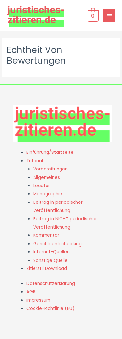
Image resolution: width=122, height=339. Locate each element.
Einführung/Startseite (50, 152)
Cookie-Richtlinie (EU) (50, 308)
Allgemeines (46, 177)
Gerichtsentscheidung (57, 244)
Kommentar (46, 235)
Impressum (38, 300)
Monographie (47, 194)
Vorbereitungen (50, 169)
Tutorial (34, 161)
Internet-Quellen (51, 252)
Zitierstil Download (46, 269)
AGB (30, 292)
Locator (41, 186)
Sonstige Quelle (50, 260)
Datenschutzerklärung (50, 284)
